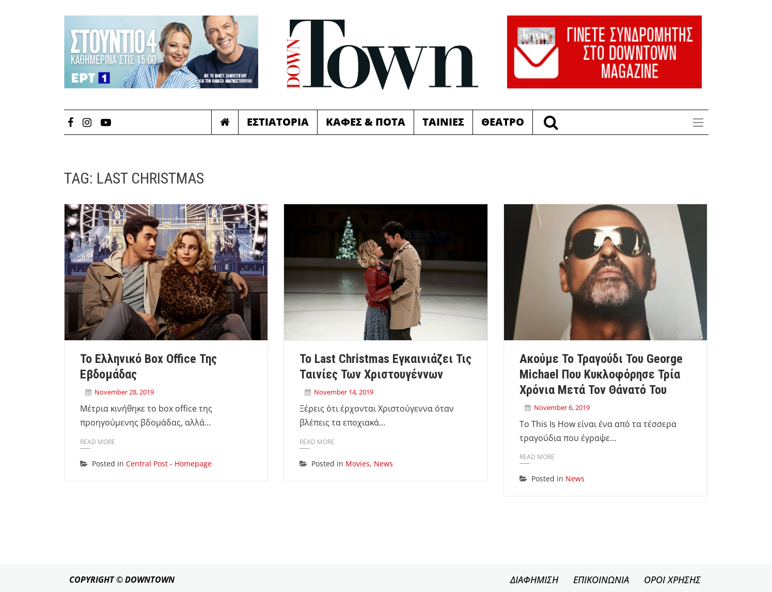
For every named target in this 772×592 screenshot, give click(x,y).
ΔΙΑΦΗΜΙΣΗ (534, 579)
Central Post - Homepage (169, 463)
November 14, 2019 (343, 392)
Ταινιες (443, 122)
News (383, 463)
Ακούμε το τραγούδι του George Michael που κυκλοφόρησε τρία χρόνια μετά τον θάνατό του (601, 374)
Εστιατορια (278, 122)
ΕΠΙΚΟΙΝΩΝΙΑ (601, 579)
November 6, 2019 (562, 407)
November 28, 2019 (124, 392)
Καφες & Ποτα (365, 122)
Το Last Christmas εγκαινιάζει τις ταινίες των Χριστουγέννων (385, 367)
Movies (357, 463)
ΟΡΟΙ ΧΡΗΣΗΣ (672, 579)
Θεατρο (502, 122)
